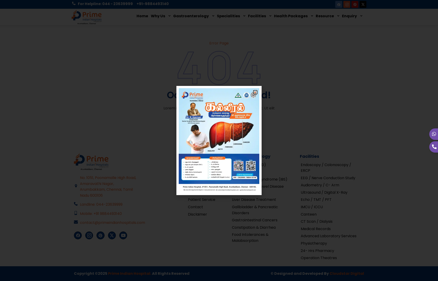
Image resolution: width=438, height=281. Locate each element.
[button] (255, 92)
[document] (219, 140)
